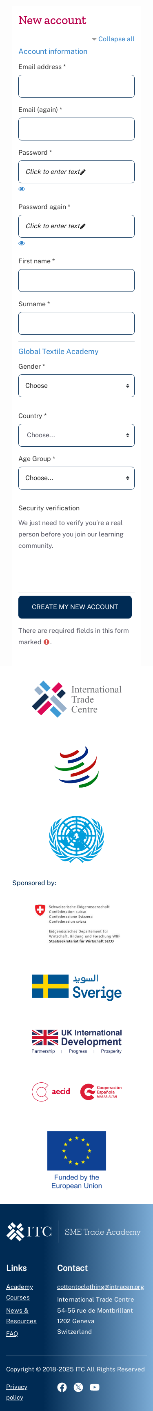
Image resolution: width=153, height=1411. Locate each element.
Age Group (36, 459)
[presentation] (80, 569)
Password (35, 152)
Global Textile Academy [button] (58, 351)
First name (36, 261)
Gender (31, 366)
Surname (34, 304)
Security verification (49, 508)
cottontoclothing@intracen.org (100, 1286)
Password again (44, 207)
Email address (42, 67)
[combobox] (76, 435)
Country (32, 416)
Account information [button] (52, 51)
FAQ (12, 1333)
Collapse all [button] (116, 39)
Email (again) (40, 110)
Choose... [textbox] (41, 435)
